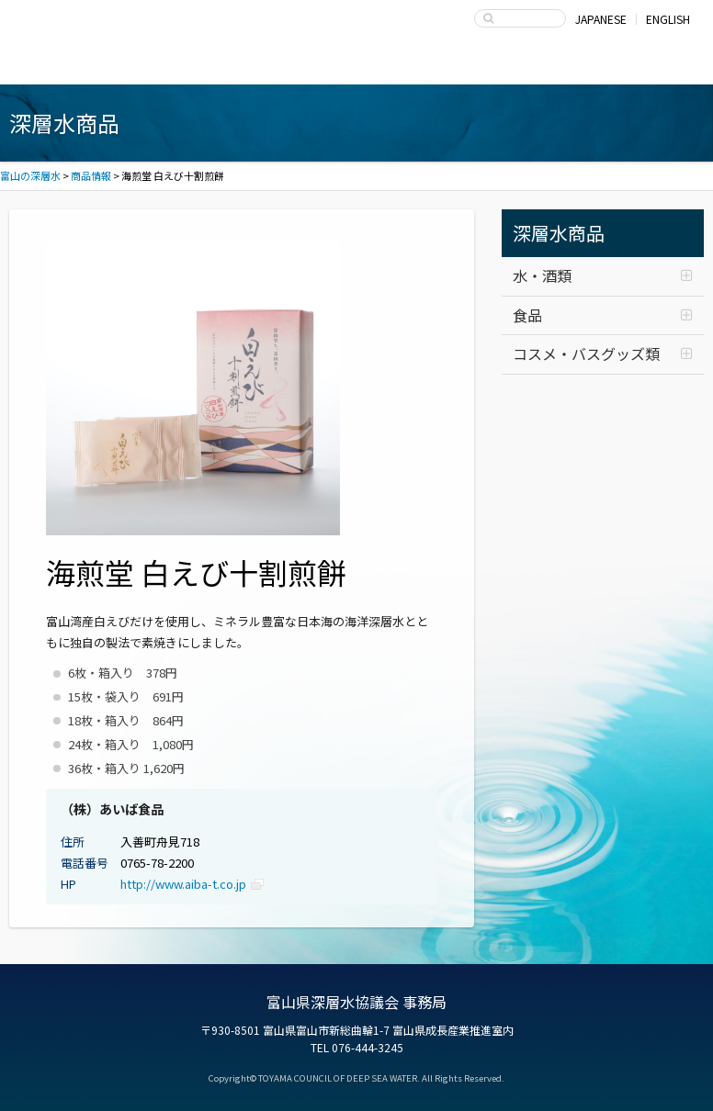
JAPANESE (601, 19)
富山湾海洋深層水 (86, 66)
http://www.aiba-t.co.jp (183, 883)
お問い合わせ (627, 66)
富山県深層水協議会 (492, 66)
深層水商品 (221, 66)
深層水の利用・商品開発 (356, 66)
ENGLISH (668, 19)
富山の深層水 (82, 24)
